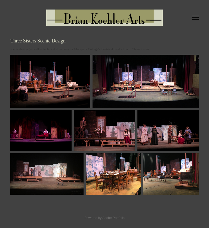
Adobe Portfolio (113, 218)
